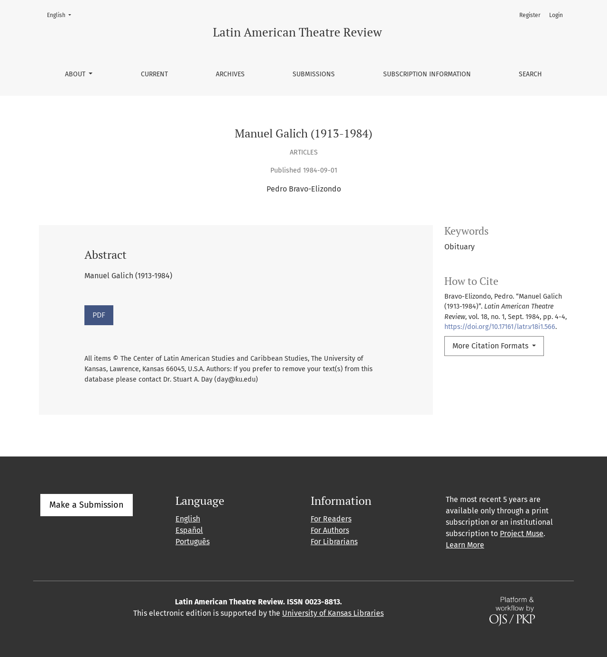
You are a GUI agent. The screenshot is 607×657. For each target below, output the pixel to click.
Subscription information (427, 74)
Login (556, 15)
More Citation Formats (491, 345)
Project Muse (521, 533)
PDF (98, 314)
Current (154, 74)
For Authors (330, 530)
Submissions (314, 74)
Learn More (465, 544)
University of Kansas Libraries (333, 613)
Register (530, 15)
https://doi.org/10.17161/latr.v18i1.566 (499, 327)
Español (189, 530)
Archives (230, 74)
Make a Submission (86, 505)
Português (192, 541)
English (61, 14)
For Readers (331, 518)
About (76, 74)
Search (530, 74)
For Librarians (334, 541)
